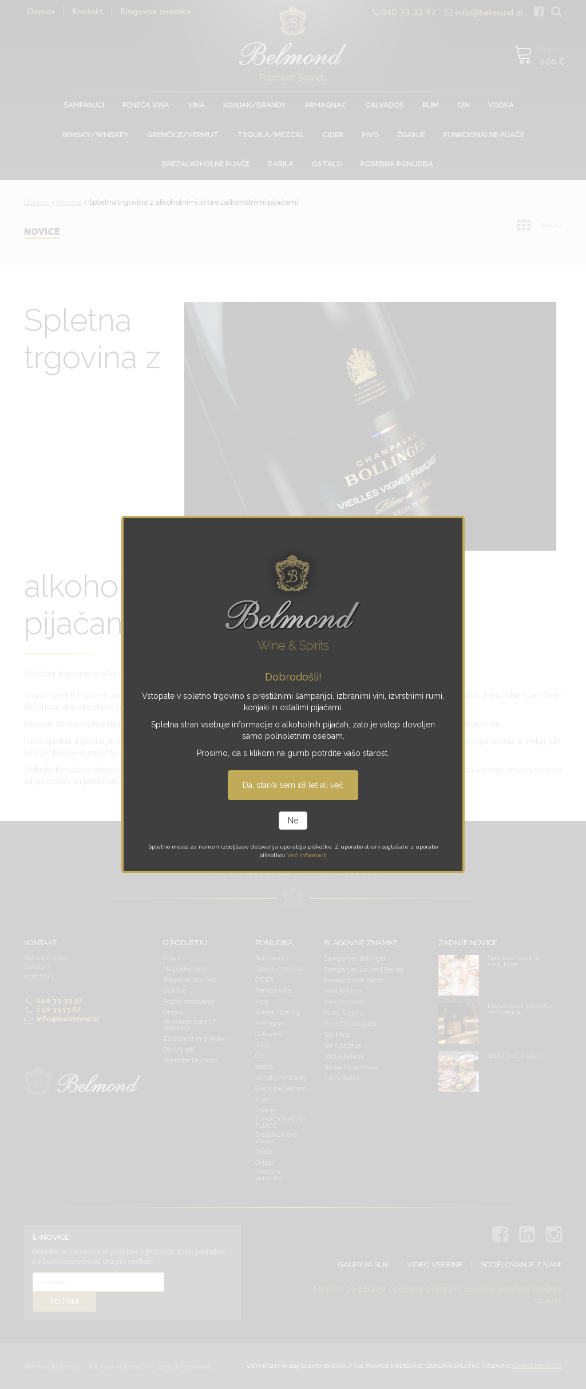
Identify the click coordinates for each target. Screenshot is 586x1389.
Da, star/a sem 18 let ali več (293, 785)
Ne (293, 820)
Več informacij (307, 855)
